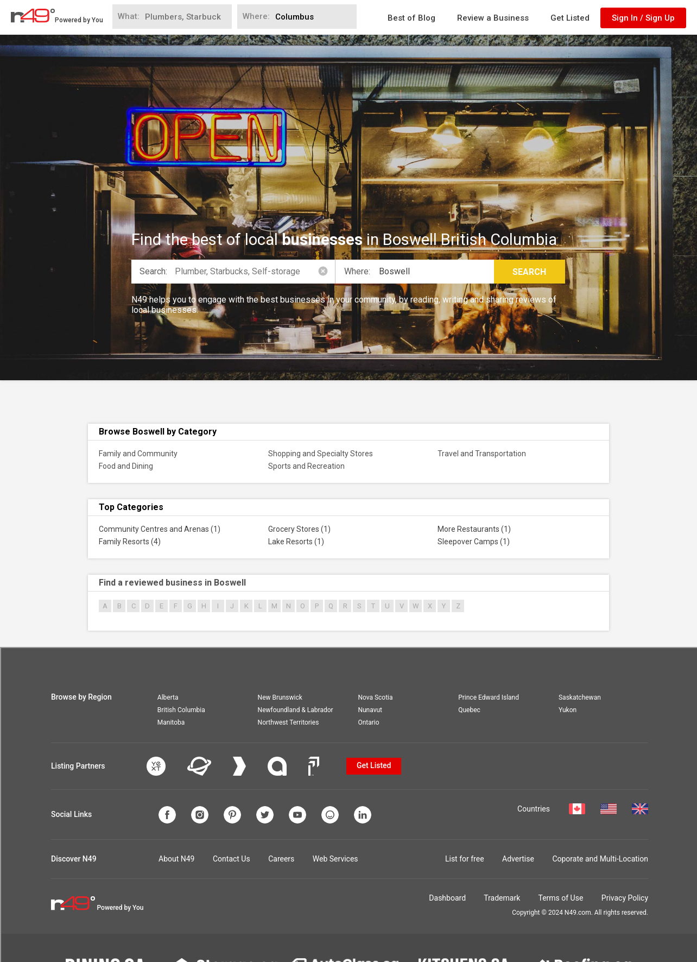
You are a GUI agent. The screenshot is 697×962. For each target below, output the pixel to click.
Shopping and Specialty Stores (320, 453)
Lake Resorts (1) (296, 541)
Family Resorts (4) (130, 541)
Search (529, 272)
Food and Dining (126, 466)
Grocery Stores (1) (299, 529)
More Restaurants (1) (474, 529)
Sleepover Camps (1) (474, 541)
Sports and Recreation (306, 466)
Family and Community (138, 453)
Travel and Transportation (482, 453)
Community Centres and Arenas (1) (159, 529)
